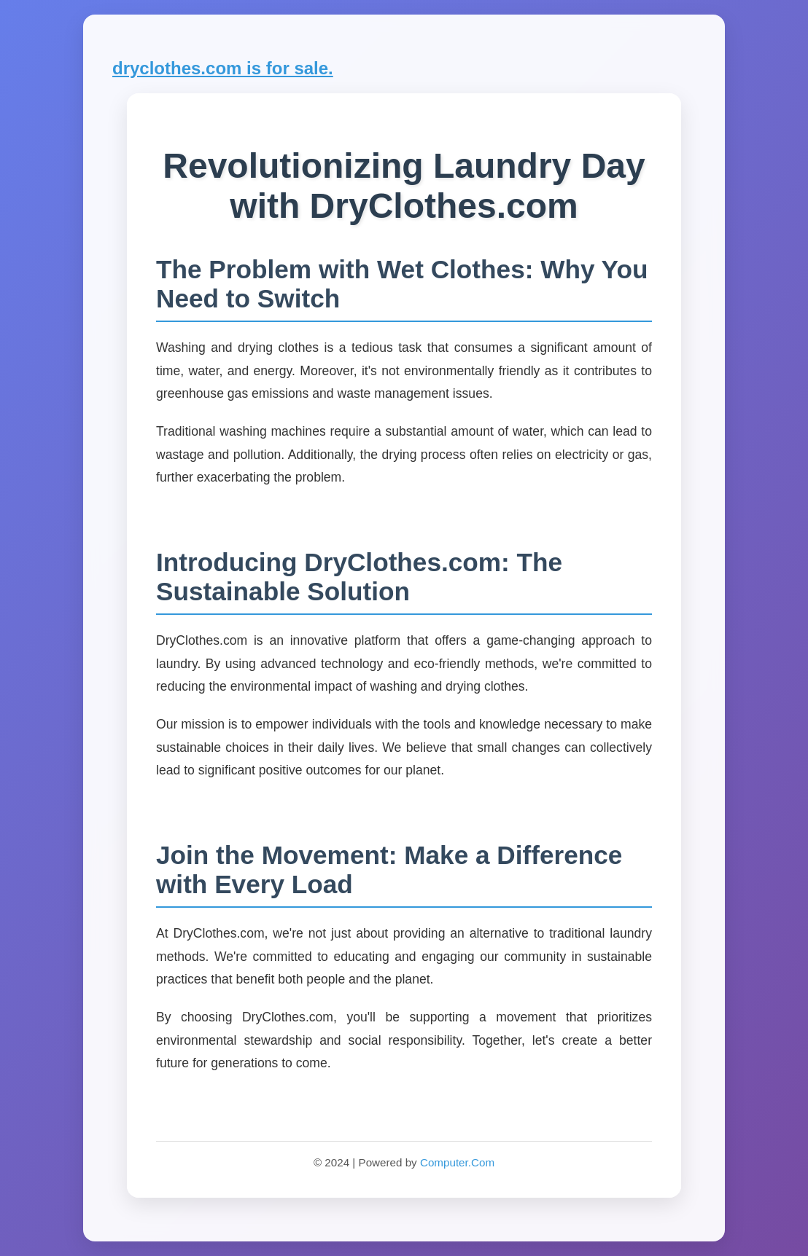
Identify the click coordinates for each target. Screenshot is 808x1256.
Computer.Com (457, 1162)
